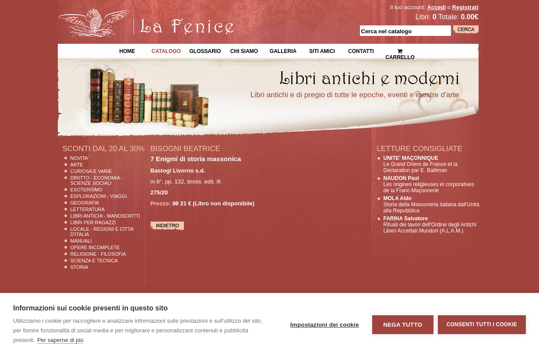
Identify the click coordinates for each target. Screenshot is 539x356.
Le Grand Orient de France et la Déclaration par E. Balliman (421, 164)
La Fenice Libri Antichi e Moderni (134, 13)
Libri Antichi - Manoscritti (105, 216)
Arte (76, 164)
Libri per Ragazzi (93, 222)
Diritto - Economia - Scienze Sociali (96, 180)
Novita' (79, 158)
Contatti (361, 50)
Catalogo (166, 50)
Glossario (205, 50)
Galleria (283, 50)
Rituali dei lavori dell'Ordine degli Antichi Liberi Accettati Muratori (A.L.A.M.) (430, 224)
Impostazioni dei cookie (324, 324)
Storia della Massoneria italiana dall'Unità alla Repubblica (431, 204)
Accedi (436, 7)
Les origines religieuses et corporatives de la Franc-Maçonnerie (429, 184)
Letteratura (87, 209)
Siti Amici (322, 50)
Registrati (465, 7)
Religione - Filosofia (98, 254)
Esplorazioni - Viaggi (98, 196)
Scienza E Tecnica (94, 260)
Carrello (400, 51)
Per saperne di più (60, 340)
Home (127, 50)
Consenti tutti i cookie (482, 324)
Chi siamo (244, 50)
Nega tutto (402, 324)
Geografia (84, 202)
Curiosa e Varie (91, 171)
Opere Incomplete (95, 247)
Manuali (81, 240)
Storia (79, 267)
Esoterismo (86, 189)
